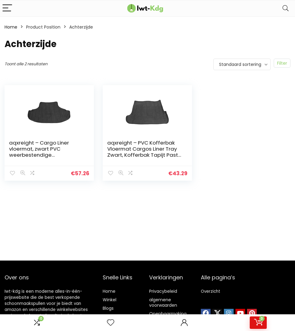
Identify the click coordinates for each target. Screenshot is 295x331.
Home (11, 27)
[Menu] (7, 8)
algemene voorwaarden (163, 302)
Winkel (109, 300)
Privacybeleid (163, 291)
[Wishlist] (110, 322)
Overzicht (210, 291)
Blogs (108, 308)
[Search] (285, 8)
